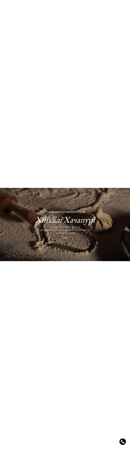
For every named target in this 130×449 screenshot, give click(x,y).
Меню (52, 6)
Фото (69, 6)
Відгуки (83, 6)
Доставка (61, 6)
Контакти (93, 6)
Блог (75, 6)
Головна (35, 6)
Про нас (45, 6)
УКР (101, 6)
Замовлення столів (117, 6)
